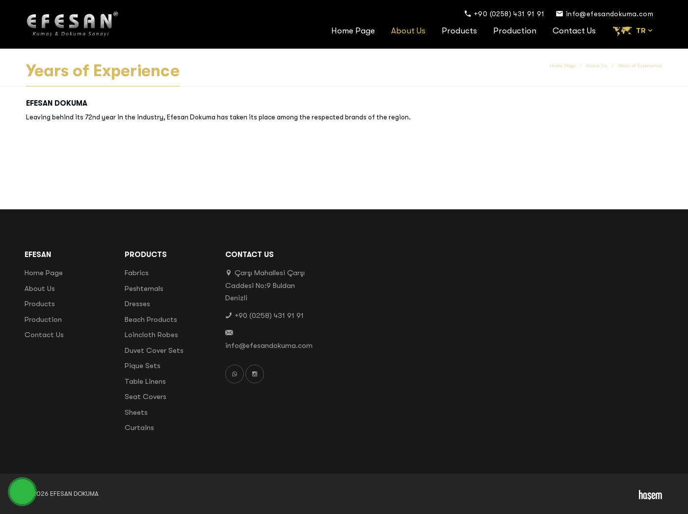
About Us (408, 30)
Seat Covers (145, 396)
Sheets (136, 412)
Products (459, 30)
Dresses (137, 303)
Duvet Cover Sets (154, 350)
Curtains (139, 427)
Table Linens (145, 381)
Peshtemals (144, 288)
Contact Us (574, 30)
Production (514, 30)
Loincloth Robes (151, 334)
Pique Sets (142, 365)
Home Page (353, 30)
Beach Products (151, 319)
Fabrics (137, 272)
